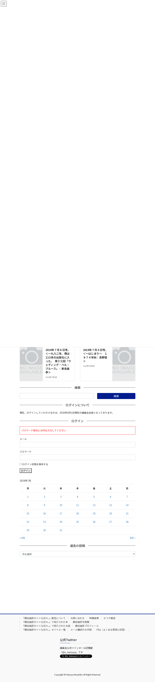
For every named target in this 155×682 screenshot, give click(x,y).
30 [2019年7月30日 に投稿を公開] (44, 530)
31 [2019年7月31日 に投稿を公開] (61, 530)
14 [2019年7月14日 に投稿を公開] (127, 505)
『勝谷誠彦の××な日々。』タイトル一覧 (44, 629)
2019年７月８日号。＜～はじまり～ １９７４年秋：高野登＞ (95, 355)
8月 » (132, 538)
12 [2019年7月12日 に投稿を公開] (94, 505)
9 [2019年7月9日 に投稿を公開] (44, 505)
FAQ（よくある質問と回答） (111, 629)
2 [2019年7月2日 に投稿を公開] (44, 496)
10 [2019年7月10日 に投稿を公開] (61, 505)
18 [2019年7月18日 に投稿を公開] (77, 513)
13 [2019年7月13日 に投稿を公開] (110, 505)
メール (23, 439)
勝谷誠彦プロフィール (87, 625)
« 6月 (22, 538)
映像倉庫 (94, 618)
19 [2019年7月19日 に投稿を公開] (94, 513)
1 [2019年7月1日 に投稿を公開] (28, 496)
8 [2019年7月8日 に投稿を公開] (28, 505)
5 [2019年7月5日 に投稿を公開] (94, 496)
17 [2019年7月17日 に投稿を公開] (61, 513)
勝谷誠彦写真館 (81, 622)
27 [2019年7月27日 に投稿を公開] (110, 521)
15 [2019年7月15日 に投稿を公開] (28, 513)
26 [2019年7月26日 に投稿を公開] (94, 521)
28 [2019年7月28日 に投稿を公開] (127, 521)
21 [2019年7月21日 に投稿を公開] (127, 513)
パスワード (25, 451)
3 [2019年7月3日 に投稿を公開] (61, 496)
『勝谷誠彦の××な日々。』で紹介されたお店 (46, 625)
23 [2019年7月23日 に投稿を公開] (44, 521)
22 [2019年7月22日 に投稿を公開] (28, 521)
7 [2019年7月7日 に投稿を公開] (127, 496)
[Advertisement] (77, 584)
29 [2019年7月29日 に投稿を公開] (28, 530)
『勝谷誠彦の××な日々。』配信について (44, 618)
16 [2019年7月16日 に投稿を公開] (44, 513)
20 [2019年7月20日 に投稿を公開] (110, 513)
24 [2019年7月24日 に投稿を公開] (61, 521)
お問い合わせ (77, 618)
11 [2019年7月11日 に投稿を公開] (77, 505)
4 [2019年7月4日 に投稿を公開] (77, 496)
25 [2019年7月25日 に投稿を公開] (77, 521)
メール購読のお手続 (81, 629)
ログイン (25, 470)
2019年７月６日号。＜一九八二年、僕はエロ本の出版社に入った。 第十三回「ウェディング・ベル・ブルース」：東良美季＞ (58, 361)
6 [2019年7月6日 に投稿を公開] (110, 496)
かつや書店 (109, 618)
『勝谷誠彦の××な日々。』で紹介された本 (45, 622)
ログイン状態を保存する (35, 464)
